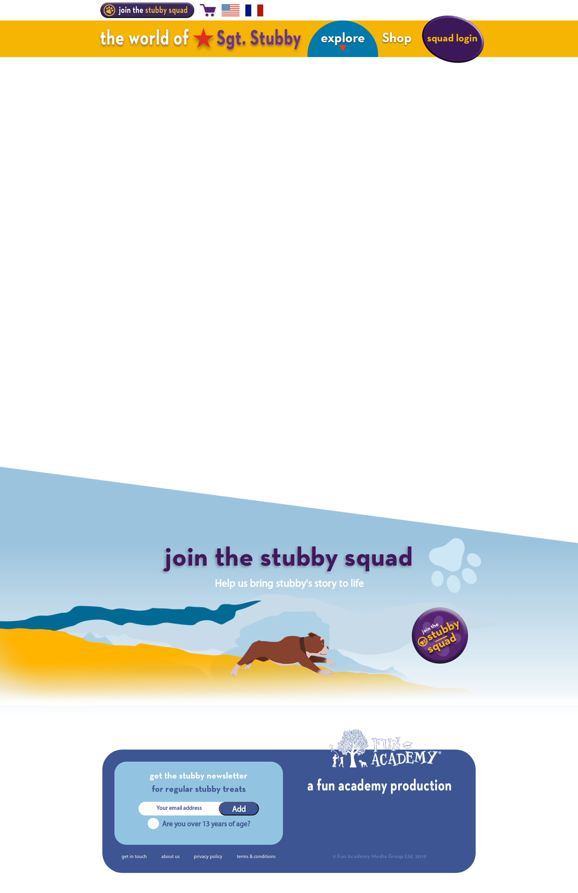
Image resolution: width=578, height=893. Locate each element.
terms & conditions (256, 856)
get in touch (134, 856)
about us (170, 856)
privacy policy (208, 856)
